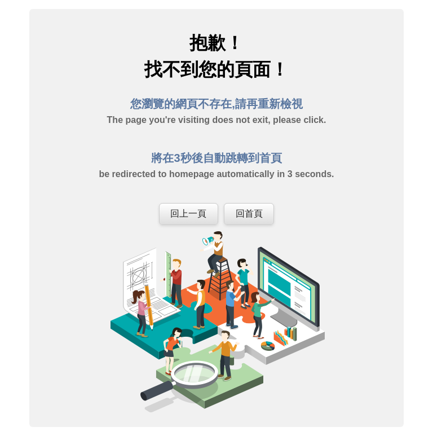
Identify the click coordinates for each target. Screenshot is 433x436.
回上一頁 (188, 213)
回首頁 (249, 213)
